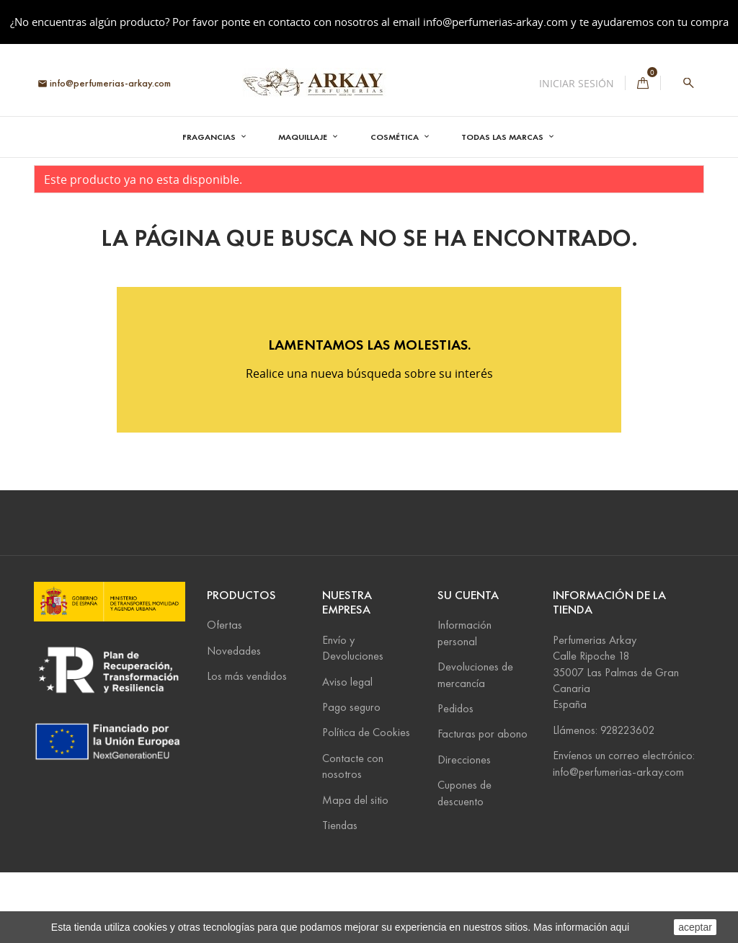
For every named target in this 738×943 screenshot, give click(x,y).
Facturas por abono (482, 804)
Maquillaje (303, 136)
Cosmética (395, 136)
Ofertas (224, 695)
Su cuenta (468, 665)
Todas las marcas (503, 136)
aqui (619, 927)
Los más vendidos (247, 746)
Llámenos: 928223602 (604, 800)
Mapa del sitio (355, 870)
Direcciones (464, 829)
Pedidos (455, 778)
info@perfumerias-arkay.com (495, 21)
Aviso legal (347, 751)
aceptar (695, 927)
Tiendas (339, 895)
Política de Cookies (366, 803)
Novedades (234, 720)
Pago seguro (351, 777)
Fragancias (210, 136)
